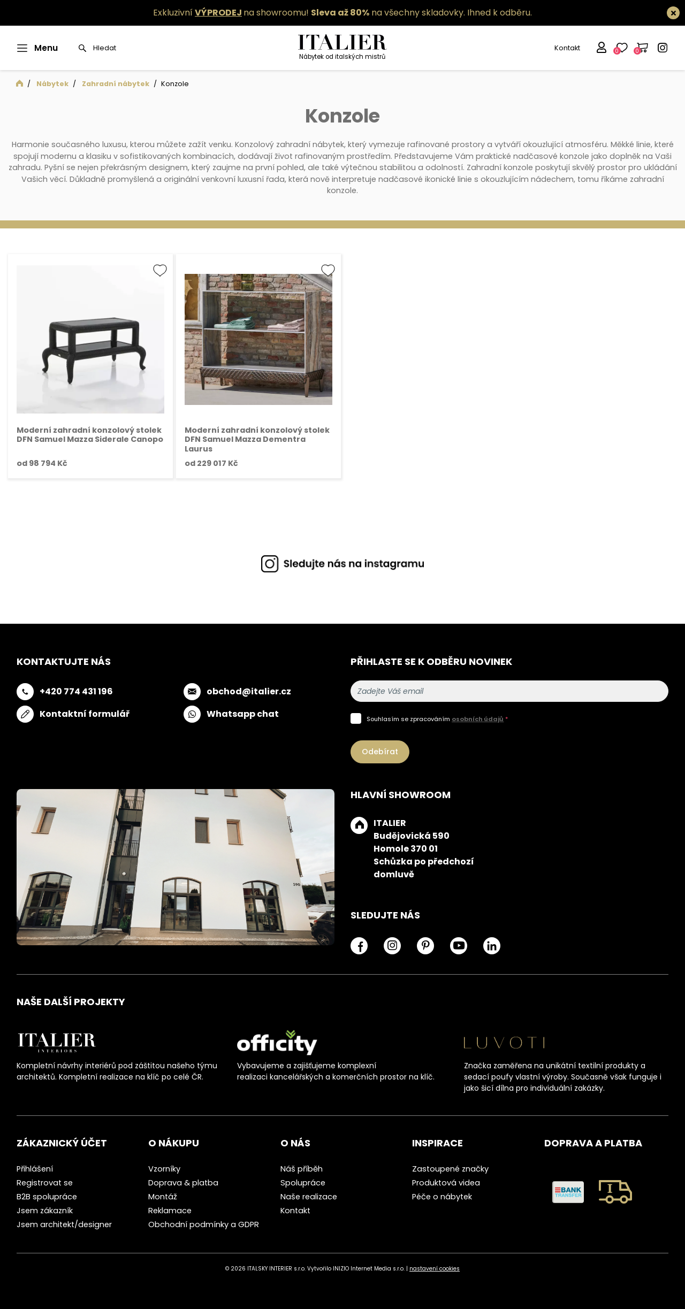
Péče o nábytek (442, 1196)
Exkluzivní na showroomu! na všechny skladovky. (309, 12)
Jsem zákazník (45, 1210)
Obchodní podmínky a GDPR (203, 1224)
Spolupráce (302, 1182)
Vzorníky (164, 1168)
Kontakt (567, 47)
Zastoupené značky (450, 1168)
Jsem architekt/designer (64, 1224)
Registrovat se (45, 1182)
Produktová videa (446, 1182)
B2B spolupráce (47, 1196)
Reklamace (170, 1210)
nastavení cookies (434, 1269)
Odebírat (380, 751)
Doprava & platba (183, 1182)
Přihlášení (35, 1168)
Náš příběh (301, 1168)
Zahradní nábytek (115, 83)
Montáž (162, 1196)
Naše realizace (308, 1196)
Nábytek (52, 83)
